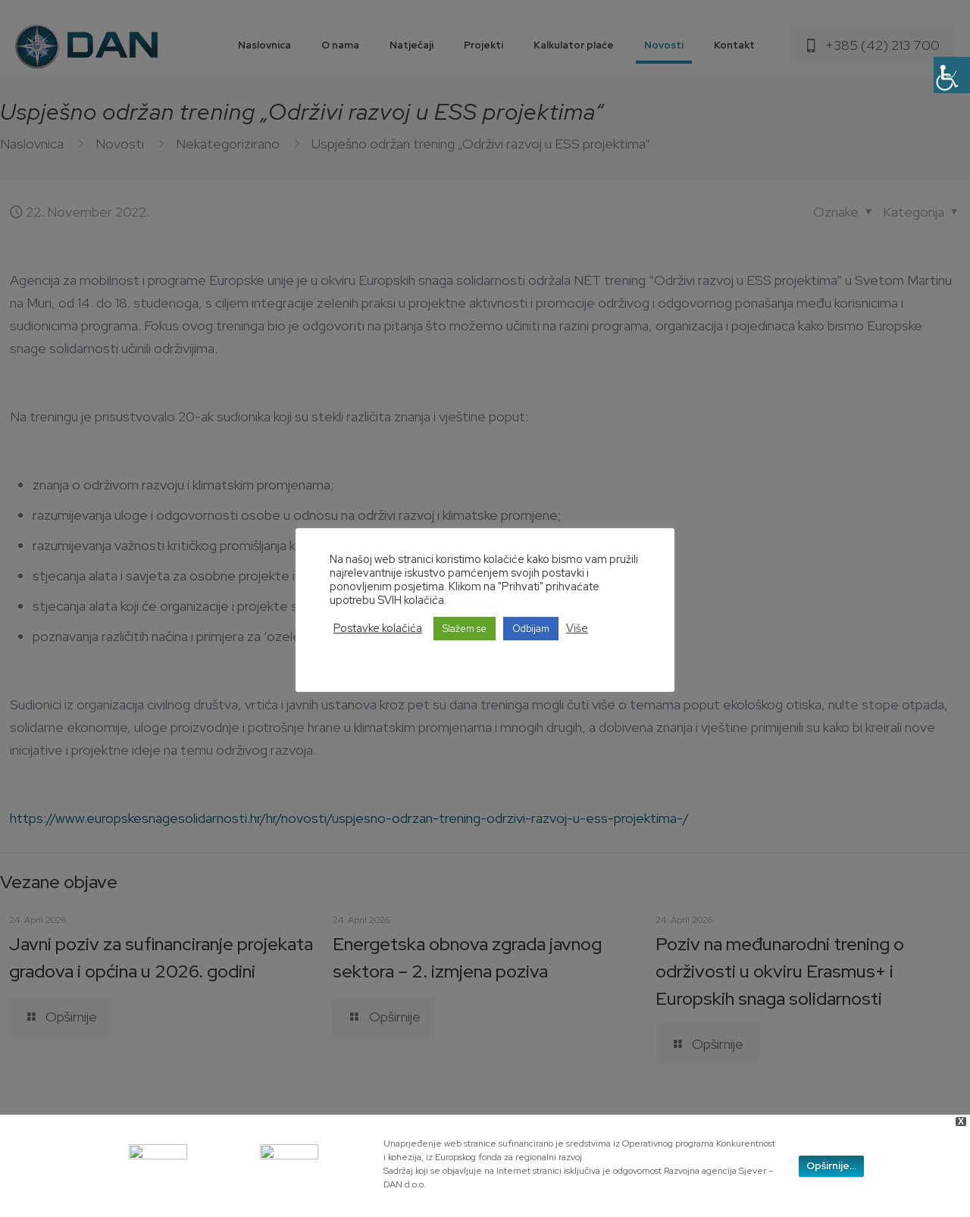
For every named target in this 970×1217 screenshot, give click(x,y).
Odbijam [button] (530, 628)
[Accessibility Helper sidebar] (952, 75)
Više (577, 628)
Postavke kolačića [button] (377, 628)
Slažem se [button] (465, 628)
